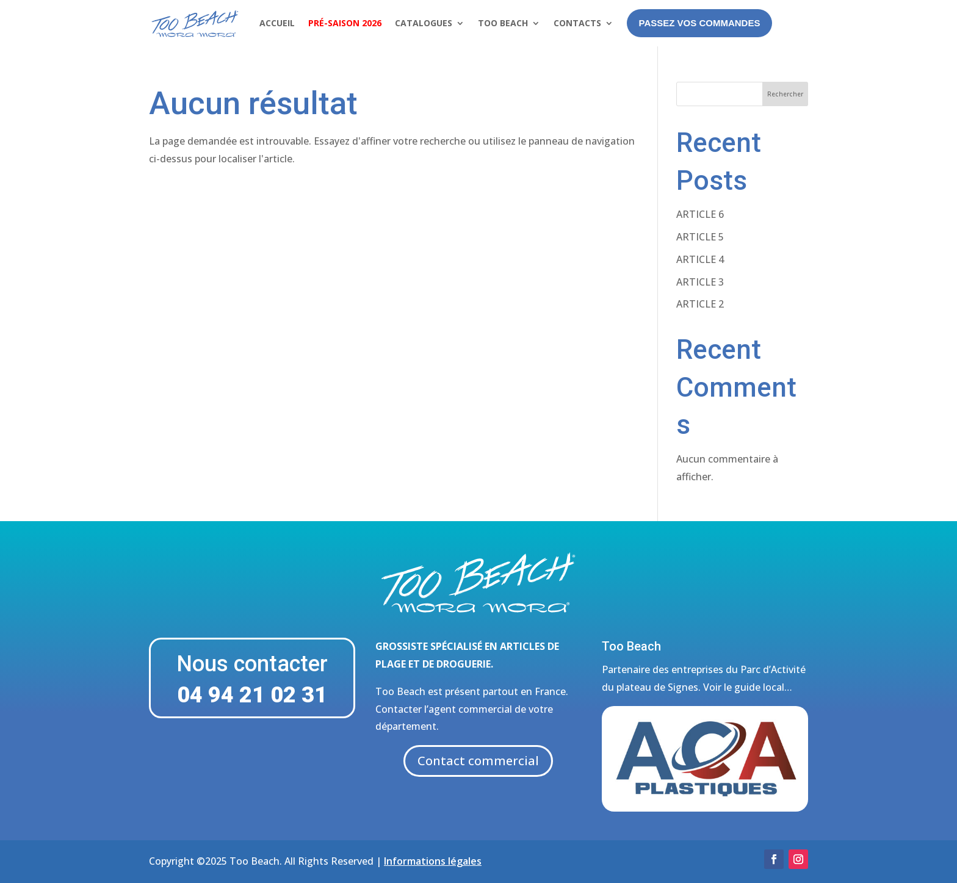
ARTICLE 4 (700, 259)
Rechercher (785, 94)
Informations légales (433, 861)
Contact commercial (478, 760)
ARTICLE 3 (700, 282)
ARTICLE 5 (700, 236)
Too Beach (503, 23)
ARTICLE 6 (700, 214)
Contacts (577, 23)
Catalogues (423, 23)
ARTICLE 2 (700, 304)
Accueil (277, 23)
